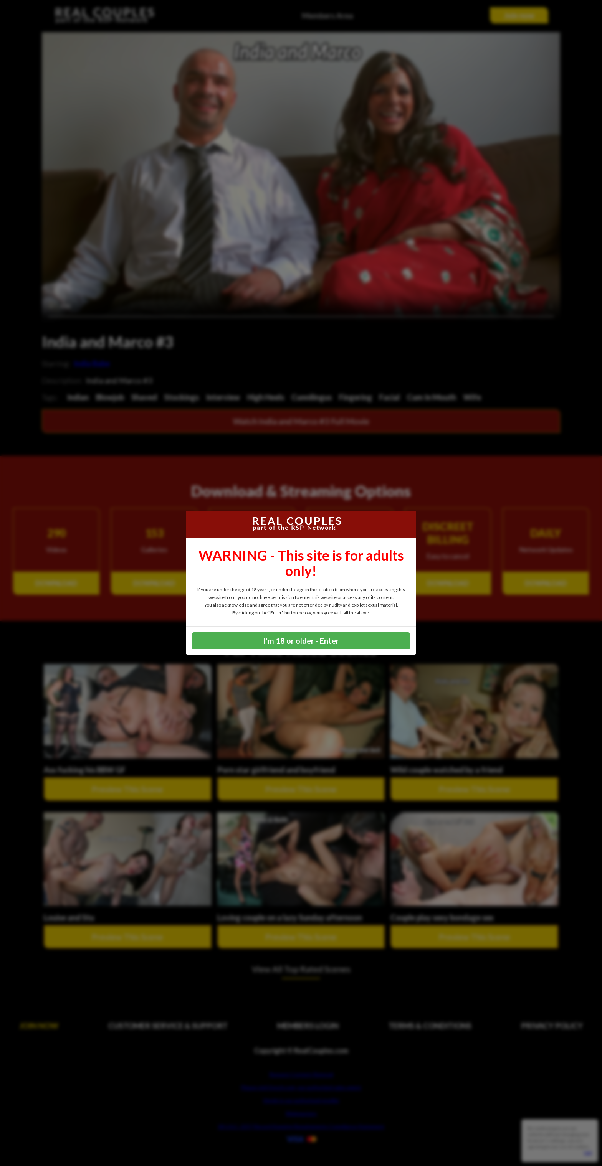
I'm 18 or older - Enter (301, 640)
